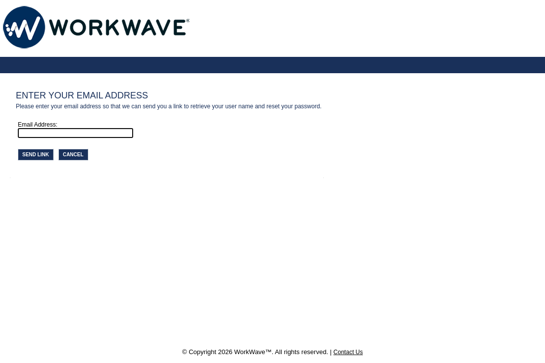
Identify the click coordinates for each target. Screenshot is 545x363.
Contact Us (348, 352)
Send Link (35, 154)
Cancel (73, 154)
